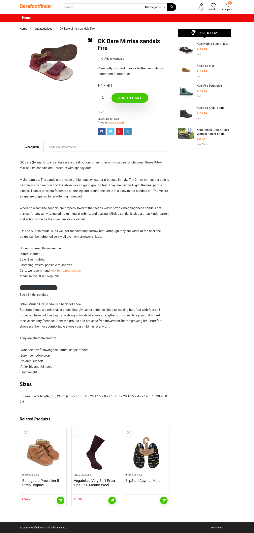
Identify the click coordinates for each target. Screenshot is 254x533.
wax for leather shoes (65, 270)
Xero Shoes (202, 144)
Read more (163, 500)
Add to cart (130, 98)
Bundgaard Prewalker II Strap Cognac (40, 483)
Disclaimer (216, 527)
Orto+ (101, 112)
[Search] (171, 7)
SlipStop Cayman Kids (142, 481)
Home (26, 17)
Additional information (63, 147)
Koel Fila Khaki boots (211, 108)
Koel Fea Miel (205, 66)
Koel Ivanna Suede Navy (212, 44)
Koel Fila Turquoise (209, 86)
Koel (199, 54)
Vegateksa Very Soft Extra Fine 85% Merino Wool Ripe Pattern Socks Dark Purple (94, 487)
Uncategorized (43, 28)
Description (31, 147)
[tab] (32, 147)
